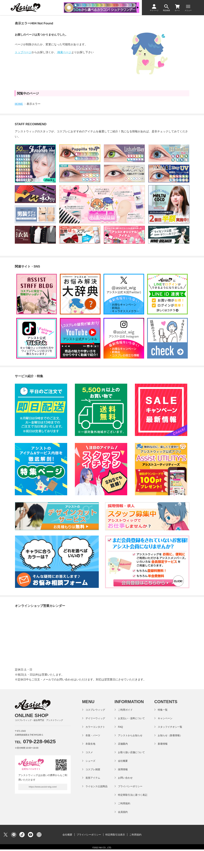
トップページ (23, 52)
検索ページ (64, 52)
